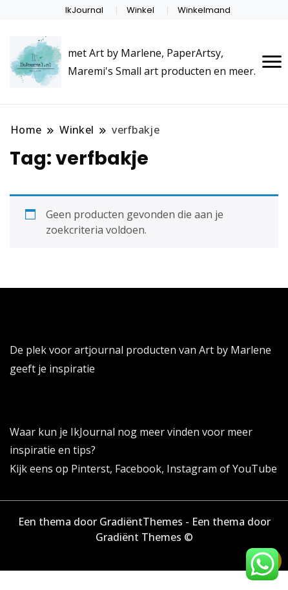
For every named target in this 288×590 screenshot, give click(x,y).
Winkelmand (204, 10)
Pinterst (90, 469)
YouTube (254, 469)
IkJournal (84, 10)
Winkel (140, 10)
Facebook (138, 469)
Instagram (193, 469)
